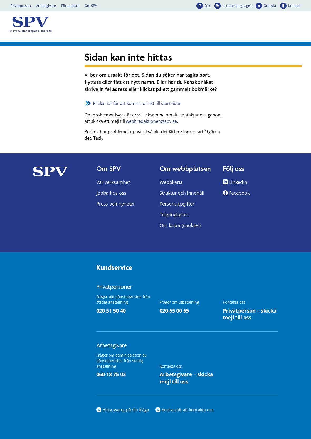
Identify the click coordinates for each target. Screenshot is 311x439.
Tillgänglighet (174, 214)
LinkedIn (238, 182)
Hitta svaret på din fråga (126, 410)
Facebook (239, 193)
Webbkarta (171, 182)
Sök (207, 5)
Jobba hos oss (111, 193)
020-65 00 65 (174, 310)
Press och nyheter (115, 204)
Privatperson (21, 5)
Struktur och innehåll (182, 193)
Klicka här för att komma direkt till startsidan (137, 103)
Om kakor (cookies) (180, 225)
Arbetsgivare (46, 5)
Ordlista (270, 5)
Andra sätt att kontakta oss (188, 410)
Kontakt (294, 5)
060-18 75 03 (111, 374)
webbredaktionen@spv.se (151, 121)
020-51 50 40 (111, 310)
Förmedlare (70, 5)
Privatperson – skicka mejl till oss (250, 314)
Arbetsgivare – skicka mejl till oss (186, 378)
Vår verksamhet (113, 182)
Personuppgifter (177, 204)
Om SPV (91, 5)
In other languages (236, 5)
